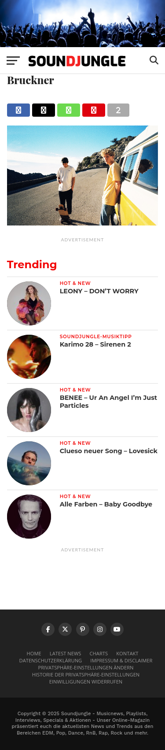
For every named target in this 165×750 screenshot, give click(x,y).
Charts (99, 653)
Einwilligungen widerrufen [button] (86, 681)
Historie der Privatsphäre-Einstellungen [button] (86, 674)
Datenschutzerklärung (50, 660)
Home (34, 653)
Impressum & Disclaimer (121, 660)
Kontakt (127, 653)
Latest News (65, 653)
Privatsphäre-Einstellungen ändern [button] (86, 667)
